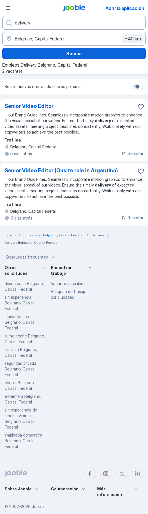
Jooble (38, 506)
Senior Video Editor (29, 106)
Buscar (74, 53)
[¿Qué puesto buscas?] (74, 23)
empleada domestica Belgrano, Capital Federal (23, 441)
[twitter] (121, 473)
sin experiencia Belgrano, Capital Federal (20, 303)
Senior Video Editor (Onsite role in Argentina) (61, 170)
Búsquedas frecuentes (31, 257)
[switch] (138, 86)
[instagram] (105, 473)
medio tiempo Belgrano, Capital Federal (20, 322)
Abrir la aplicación (124, 8)
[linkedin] (137, 473)
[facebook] (89, 473)
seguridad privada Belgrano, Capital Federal (20, 369)
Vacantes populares (69, 283)
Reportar (132, 153)
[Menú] (8, 8)
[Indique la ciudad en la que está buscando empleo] (74, 39)
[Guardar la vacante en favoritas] (140, 107)
